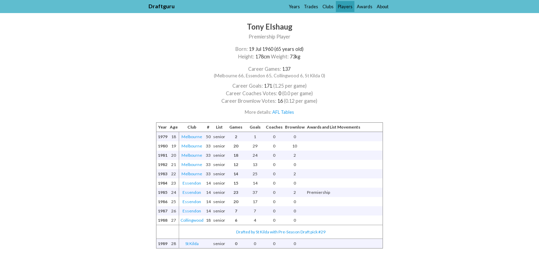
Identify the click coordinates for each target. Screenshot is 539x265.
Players (345, 6)
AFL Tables (283, 112)
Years (294, 6)
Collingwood (192, 220)
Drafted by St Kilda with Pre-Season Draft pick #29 (281, 231)
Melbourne (192, 136)
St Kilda (192, 243)
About (382, 6)
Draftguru (161, 6)
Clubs (327, 6)
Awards (364, 6)
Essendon (192, 183)
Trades (311, 6)
